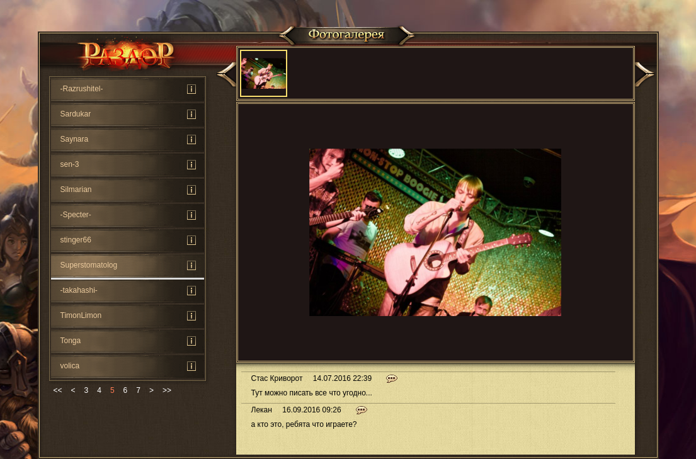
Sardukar (75, 114)
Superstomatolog (89, 265)
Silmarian (76, 189)
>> (167, 390)
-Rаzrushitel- (81, 88)
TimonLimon (81, 315)
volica (70, 365)
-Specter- (75, 214)
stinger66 (75, 239)
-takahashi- (79, 290)
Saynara (74, 139)
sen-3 (69, 164)
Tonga (70, 340)
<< (58, 390)
